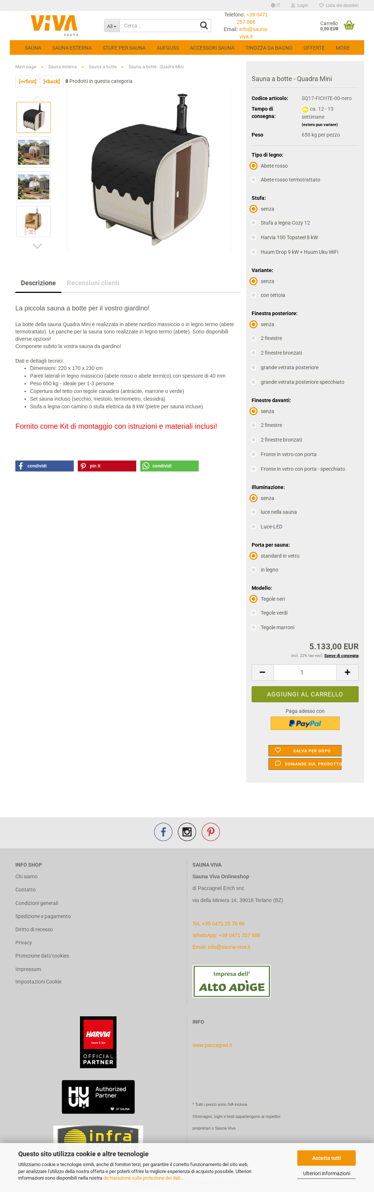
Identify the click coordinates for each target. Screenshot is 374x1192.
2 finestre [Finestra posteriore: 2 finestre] (267, 338)
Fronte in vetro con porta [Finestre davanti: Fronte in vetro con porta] (284, 454)
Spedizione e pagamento (43, 916)
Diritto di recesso (34, 929)
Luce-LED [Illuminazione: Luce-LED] (267, 527)
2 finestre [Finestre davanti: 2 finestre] (267, 425)
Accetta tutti (326, 1158)
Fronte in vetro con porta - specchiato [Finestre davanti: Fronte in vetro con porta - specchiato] (298, 469)
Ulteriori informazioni (326, 1173)
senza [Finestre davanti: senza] (263, 411)
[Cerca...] (112, 25)
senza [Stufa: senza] (263, 209)
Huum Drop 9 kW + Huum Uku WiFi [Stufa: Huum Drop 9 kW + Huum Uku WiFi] (295, 252)
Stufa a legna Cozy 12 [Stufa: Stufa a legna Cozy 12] (281, 223)
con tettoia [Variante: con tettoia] (268, 295)
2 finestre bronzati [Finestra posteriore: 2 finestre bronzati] (277, 353)
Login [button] (299, 5)
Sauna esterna (72, 48)
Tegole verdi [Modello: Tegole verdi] (269, 613)
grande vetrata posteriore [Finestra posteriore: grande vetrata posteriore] (285, 367)
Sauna (33, 48)
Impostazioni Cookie (38, 982)
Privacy (23, 942)
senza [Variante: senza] (263, 281)
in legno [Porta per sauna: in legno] (265, 570)
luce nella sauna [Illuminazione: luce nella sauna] (274, 512)
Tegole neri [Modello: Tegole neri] (268, 599)
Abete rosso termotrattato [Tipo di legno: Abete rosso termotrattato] (286, 180)
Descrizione (38, 283)
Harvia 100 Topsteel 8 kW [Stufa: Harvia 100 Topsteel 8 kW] (285, 237)
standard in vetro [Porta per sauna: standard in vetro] (275, 556)
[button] (276, 5)
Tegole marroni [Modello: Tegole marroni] (273, 627)
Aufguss (168, 48)
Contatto (25, 890)
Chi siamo (26, 876)
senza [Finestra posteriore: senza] (263, 324)
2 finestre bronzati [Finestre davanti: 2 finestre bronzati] (277, 440)
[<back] (51, 81)
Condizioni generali (36, 903)
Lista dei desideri (339, 5)
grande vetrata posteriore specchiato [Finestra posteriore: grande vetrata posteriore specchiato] (298, 382)
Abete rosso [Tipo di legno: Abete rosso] (270, 166)
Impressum (28, 969)
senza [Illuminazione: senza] (263, 498)
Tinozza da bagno (269, 48)
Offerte (314, 48)
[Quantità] (305, 672)
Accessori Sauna (212, 48)
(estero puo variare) (320, 124)
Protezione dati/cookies (42, 956)
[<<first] (28, 81)
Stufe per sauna (124, 48)
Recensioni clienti (93, 283)
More (343, 48)
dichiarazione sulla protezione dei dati (142, 1178)
